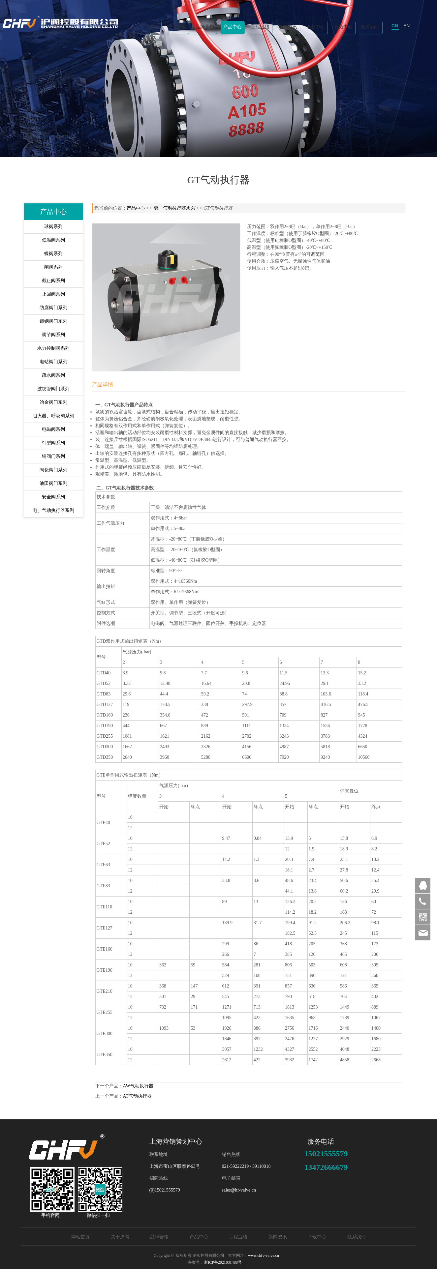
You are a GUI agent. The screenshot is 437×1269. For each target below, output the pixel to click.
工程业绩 (260, 26)
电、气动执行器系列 (53, 510)
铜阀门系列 (53, 456)
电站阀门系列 (53, 361)
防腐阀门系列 (53, 307)
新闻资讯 (288, 26)
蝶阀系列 (53, 253)
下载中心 (315, 26)
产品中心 (232, 26)
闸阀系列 (53, 267)
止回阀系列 (53, 294)
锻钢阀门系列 (53, 321)
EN (406, 25)
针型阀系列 (53, 442)
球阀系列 (53, 226)
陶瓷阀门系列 (53, 469)
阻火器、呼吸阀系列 (53, 415)
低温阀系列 (53, 240)
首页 (154, 26)
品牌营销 (205, 26)
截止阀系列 (53, 280)
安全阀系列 (53, 496)
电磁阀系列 (53, 429)
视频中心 (343, 26)
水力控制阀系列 (53, 348)
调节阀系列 (53, 334)
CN (394, 25)
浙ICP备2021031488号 (223, 1262)
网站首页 (80, 1236)
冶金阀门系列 (53, 402)
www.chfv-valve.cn (263, 1255)
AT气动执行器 (137, 1096)
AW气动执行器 (138, 1085)
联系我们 (370, 26)
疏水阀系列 (53, 375)
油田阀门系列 (53, 483)
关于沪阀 (177, 26)
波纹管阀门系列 (53, 388)
